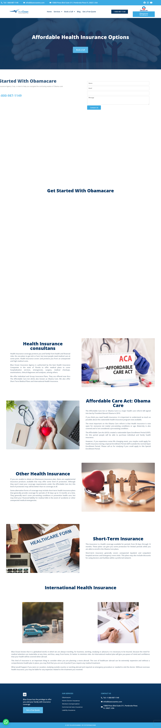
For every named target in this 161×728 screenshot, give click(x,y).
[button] (24, 694)
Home (49, 11)
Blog (78, 11)
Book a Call (69, 11)
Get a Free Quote (89, 11)
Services (58, 11)
